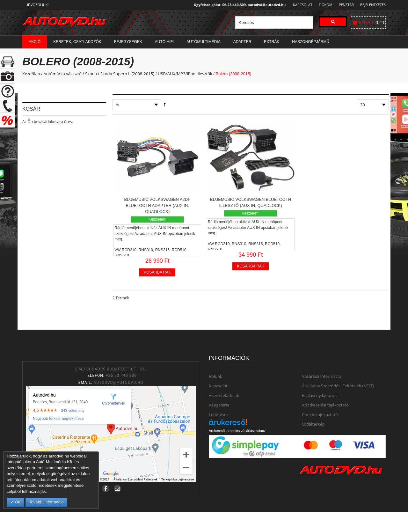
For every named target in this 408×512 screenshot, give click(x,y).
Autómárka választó (62, 74)
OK (17, 502)
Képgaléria (219, 405)
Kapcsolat (300, 4)
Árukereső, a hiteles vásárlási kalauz (237, 431)
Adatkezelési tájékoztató (325, 405)
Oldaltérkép (313, 424)
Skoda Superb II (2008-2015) (127, 74)
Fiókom (324, 4)
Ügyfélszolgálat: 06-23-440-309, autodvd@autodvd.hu (238, 4)
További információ (46, 502)
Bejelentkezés (373, 4)
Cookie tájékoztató (320, 414)
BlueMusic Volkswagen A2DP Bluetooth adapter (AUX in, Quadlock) (157, 205)
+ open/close (7, 61)
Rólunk (215, 376)
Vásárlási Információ (321, 376)
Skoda (91, 74)
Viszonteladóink (224, 395)
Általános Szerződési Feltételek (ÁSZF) (338, 386)
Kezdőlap (31, 74)
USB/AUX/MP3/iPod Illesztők (185, 74)
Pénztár (345, 4)
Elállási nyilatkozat (319, 395)
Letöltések (219, 414)
